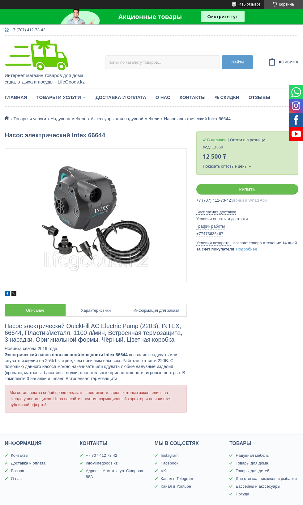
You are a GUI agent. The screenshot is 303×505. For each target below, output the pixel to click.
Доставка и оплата (121, 97)
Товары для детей (252, 471)
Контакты (193, 97)
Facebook (169, 463)
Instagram (170, 455)
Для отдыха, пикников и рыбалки (266, 478)
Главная (16, 97)
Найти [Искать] (237, 62)
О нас (163, 97)
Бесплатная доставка (216, 212)
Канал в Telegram (177, 478)
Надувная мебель (68, 118)
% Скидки (227, 97)
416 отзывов (250, 4)
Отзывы (259, 97)
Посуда (242, 494)
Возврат (18, 471)
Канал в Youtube (176, 486)
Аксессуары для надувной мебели (125, 118)
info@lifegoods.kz (102, 463)
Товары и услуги (58, 97)
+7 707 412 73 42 (101, 455)
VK (163, 471)
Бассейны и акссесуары (258, 486)
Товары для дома (252, 463)
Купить (247, 189)
